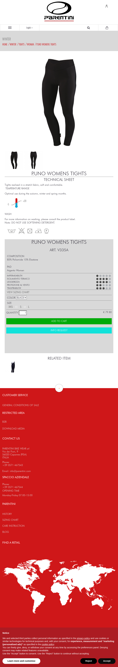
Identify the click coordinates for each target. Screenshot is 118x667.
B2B (4, 421)
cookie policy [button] (48, 644)
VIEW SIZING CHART (18, 292)
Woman (30, 44)
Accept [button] (106, 661)
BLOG (5, 531)
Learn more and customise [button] (21, 661)
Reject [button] (88, 661)
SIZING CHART (10, 519)
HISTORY (7, 514)
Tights (22, 44)
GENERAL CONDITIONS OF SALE (20, 405)
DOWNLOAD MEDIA (13, 428)
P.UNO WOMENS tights (46, 44)
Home (4, 44)
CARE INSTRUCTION (13, 525)
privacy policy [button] (83, 638)
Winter (13, 44)
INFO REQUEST (59, 330)
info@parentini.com (20, 471)
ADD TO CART (59, 321)
